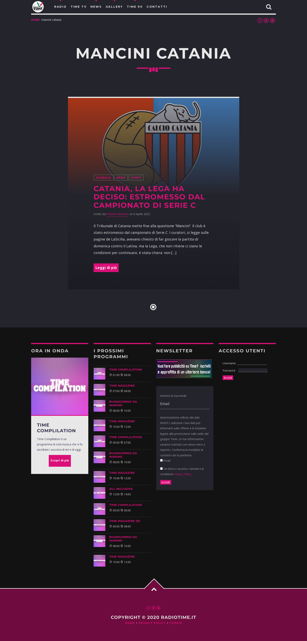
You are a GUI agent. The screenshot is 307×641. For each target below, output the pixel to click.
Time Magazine (122, 385)
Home (35, 20)
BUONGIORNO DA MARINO (123, 403)
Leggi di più (106, 267)
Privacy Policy (182, 474)
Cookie (175, 623)
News (121, 177)
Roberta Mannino (118, 214)
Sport (136, 177)
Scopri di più (60, 460)
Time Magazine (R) (124, 521)
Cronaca (103, 177)
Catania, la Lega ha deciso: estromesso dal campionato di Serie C (149, 197)
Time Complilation (125, 369)
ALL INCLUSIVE (121, 489)
